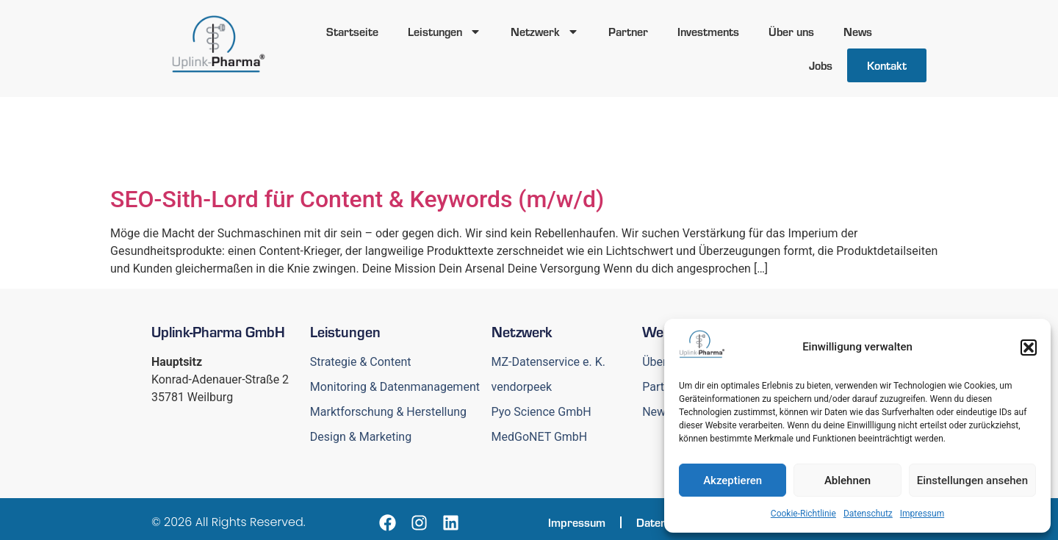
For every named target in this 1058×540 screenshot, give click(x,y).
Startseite (352, 31)
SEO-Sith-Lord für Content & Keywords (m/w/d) (357, 199)
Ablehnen (847, 480)
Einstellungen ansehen (972, 480)
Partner (628, 31)
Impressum (922, 513)
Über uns (791, 31)
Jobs (820, 65)
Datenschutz (868, 513)
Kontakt (887, 65)
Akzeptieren (732, 480)
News (857, 31)
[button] (1028, 347)
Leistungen (444, 31)
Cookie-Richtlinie (803, 513)
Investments (708, 31)
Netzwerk (545, 31)
